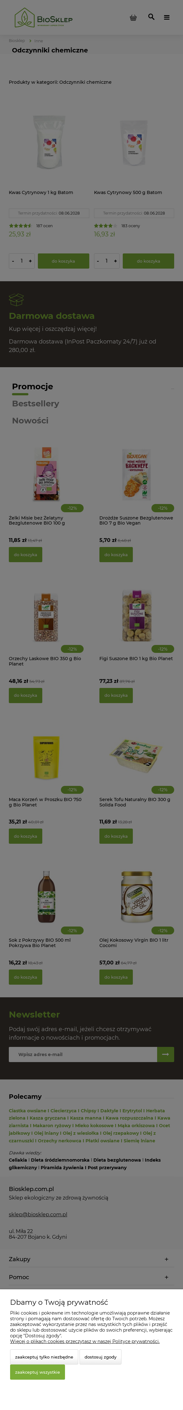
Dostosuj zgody (100, 1356)
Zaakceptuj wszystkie (37, 1372)
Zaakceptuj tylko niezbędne (44, 1356)
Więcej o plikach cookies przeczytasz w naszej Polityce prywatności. (85, 1341)
